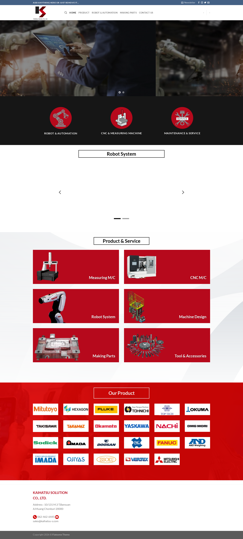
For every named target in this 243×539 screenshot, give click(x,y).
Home (72, 12)
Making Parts (128, 12)
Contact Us (146, 12)
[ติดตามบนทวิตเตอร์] (205, 3)
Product (83, 12)
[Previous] (60, 192)
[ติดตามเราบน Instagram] (202, 3)
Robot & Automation (105, 12)
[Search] (65, 12)
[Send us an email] (208, 3)
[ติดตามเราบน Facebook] (199, 3)
